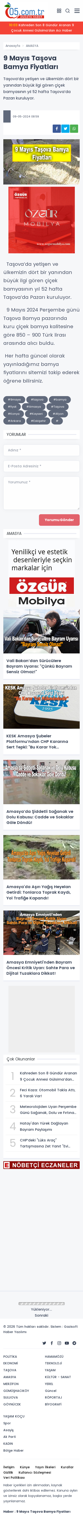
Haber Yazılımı (15, 1332)
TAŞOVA (9, 1370)
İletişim (8, 1467)
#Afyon (58, 414)
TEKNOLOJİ (53, 1363)
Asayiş (8, 1430)
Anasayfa (13, 46)
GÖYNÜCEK (12, 1404)
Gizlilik (8, 1472)
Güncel (50, 1391)
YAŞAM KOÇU (14, 1416)
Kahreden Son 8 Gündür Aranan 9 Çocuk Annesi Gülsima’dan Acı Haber (41, 28)
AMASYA (32, 46)
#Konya (13, 414)
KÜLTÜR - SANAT (58, 1377)
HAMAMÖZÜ (54, 1356)
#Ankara (14, 421)
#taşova (37, 399)
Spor (7, 1423)
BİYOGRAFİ (53, 1404)
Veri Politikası (14, 1477)
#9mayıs (14, 399)
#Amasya (33, 407)
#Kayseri (36, 414)
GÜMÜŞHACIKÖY (16, 1391)
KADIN (8, 1443)
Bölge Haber (13, 1450)
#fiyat (12, 407)
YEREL (49, 1384)
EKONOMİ (10, 1363)
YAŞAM (50, 1370)
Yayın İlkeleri (45, 1467)
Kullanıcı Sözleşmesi (35, 1472)
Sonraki (41, 1315)
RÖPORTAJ (53, 1397)
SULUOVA (10, 1397)
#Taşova (57, 407)
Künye (25, 1467)
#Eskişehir (38, 421)
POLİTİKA (10, 1356)
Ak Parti (9, 1437)
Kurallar (67, 1467)
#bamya (59, 399)
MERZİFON (11, 1384)
